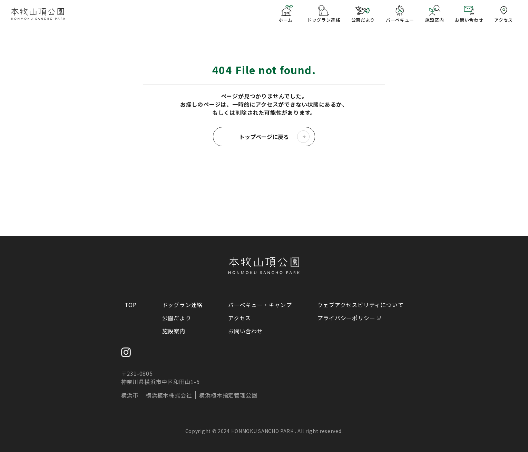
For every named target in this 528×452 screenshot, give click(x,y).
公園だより (176, 318)
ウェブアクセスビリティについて (360, 305)
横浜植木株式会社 (169, 395)
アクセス (239, 318)
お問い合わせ (245, 331)
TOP (131, 305)
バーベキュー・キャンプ (260, 305)
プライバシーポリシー (346, 318)
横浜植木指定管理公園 (228, 395)
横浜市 (129, 395)
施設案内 (173, 331)
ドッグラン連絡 (182, 305)
